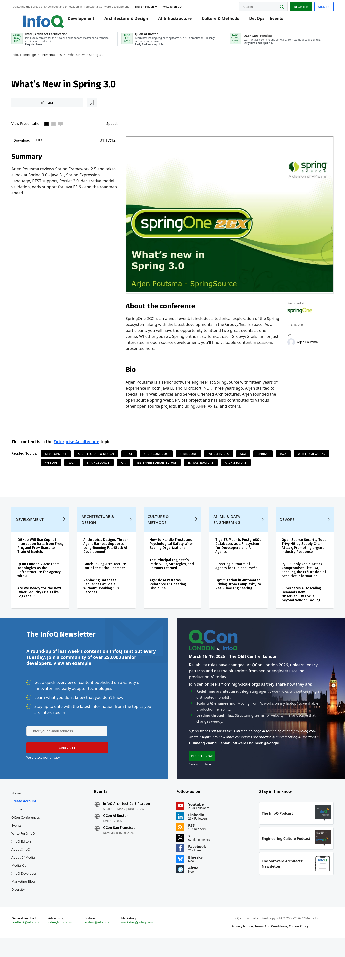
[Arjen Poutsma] (289, 343)
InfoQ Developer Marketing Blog (27, 889)
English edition (147, 6)
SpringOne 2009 (159, 455)
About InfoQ (24, 861)
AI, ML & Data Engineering (226, 525)
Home (19, 804)
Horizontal (57, 128)
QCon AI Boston (117, 828)
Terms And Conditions (269, 943)
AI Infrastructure (171, 20)
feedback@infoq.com (30, 939)
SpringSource (140, 464)
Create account (27, 812)
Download (25, 145)
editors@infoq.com (100, 939)
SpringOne (191, 455)
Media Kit (22, 877)
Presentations (55, 59)
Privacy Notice (241, 943)
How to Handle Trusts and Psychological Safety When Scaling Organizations (172, 550)
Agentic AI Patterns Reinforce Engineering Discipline (168, 590)
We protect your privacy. (43, 767)
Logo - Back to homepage (35, 18)
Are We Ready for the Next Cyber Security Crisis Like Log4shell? (43, 598)
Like (28, 107)
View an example (72, 672)
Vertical (50, 128)
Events (273, 20)
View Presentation (30, 128)
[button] (65, 757)
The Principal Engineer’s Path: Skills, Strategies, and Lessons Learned (172, 570)
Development (77, 20)
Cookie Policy (297, 943)
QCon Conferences (29, 829)
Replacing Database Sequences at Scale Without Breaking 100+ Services (104, 592)
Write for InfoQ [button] (175, 6)
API (165, 464)
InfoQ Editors (25, 853)
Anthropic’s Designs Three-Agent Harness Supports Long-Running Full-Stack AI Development (108, 552)
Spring (266, 455)
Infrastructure (242, 464)
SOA (247, 455)
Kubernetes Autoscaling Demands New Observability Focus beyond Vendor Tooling (299, 600)
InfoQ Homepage (27, 59)
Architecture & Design (122, 20)
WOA (114, 464)
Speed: (114, 128)
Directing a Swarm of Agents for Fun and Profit (235, 572)
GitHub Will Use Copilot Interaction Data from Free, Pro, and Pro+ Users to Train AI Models (42, 552)
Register (297, 6)
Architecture (277, 464)
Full (64, 128)
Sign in (320, 6)
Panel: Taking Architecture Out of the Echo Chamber (107, 572)
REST (132, 455)
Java (286, 455)
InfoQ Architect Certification (128, 816)
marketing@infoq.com (138, 939)
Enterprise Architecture (80, 443)
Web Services (222, 455)
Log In (20, 821)
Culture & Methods (217, 20)
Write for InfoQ (26, 845)
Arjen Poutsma (305, 343)
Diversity (21, 901)
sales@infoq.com (63, 939)
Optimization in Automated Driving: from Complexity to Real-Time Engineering (235, 592)
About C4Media (26, 869)
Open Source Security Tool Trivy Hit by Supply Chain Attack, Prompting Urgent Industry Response (301, 552)
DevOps (253, 20)
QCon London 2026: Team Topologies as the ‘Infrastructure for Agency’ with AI (43, 576)
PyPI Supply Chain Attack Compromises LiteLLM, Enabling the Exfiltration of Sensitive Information (301, 576)
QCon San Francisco (121, 840)
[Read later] (44, 107)
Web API (93, 464)
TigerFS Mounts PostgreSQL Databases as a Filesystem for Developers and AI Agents (236, 552)
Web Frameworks (62, 464)
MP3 (43, 145)
